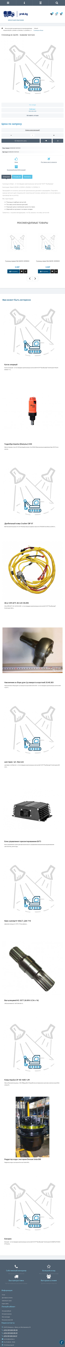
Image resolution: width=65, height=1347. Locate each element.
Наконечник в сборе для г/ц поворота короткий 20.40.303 (28, 682)
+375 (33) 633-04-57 (9, 1336)
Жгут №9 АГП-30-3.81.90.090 (16, 603)
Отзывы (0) (17, 177)
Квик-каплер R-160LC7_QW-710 (17, 921)
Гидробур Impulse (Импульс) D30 (18, 444)
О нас (3, 1294)
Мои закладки (6, 1317)
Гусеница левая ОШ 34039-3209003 (48, 261)
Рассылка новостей (7, 1319)
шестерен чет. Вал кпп (14, 762)
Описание (6, 177)
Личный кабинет (6, 1311)
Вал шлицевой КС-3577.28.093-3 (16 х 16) (21, 1000)
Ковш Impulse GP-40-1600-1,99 (17, 1080)
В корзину (13, 271)
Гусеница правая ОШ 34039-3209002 (17, 261)
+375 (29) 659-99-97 (10, 1333)
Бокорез (7, 1239)
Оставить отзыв (32, 115)
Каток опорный (10, 365)
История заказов (6, 1314)
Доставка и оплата (7, 1297)
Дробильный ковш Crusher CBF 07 (18, 523)
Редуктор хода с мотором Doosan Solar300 (22, 1159)
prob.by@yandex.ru (8, 1339)
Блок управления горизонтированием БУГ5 (22, 841)
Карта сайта (5, 1303)
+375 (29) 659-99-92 (10, 1330)
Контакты (27, 177)
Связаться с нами (7, 1300)
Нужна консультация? (32, 130)
